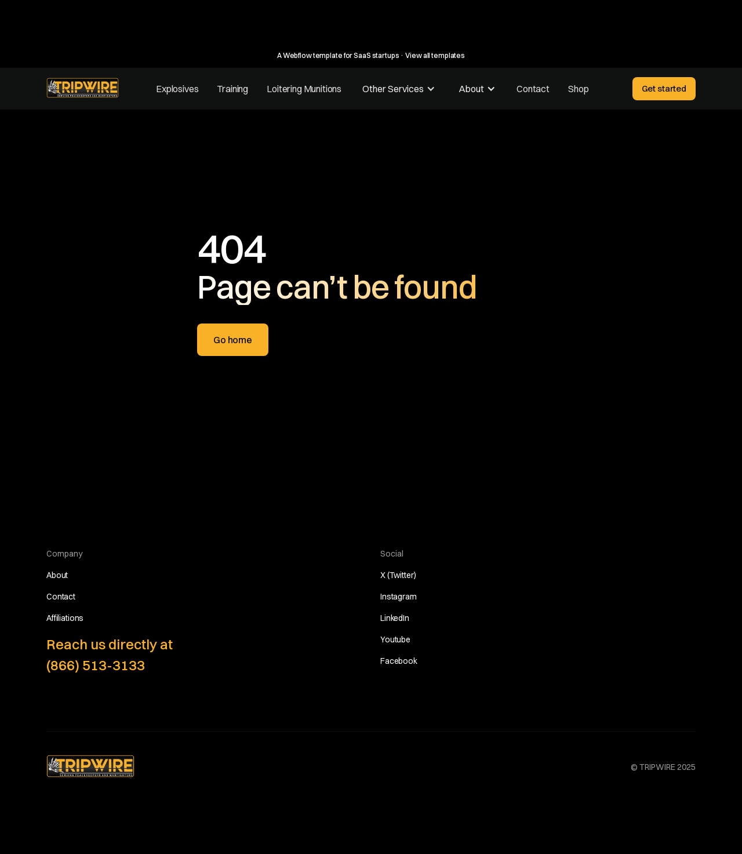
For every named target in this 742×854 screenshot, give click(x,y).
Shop (578, 89)
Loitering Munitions (304, 89)
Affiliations (64, 618)
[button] (399, 88)
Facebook (398, 661)
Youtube (395, 639)
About (57, 575)
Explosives (177, 89)
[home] (82, 88)
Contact (533, 89)
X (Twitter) (398, 575)
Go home (232, 340)
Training (232, 89)
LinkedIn (394, 618)
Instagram (398, 596)
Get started (664, 88)
